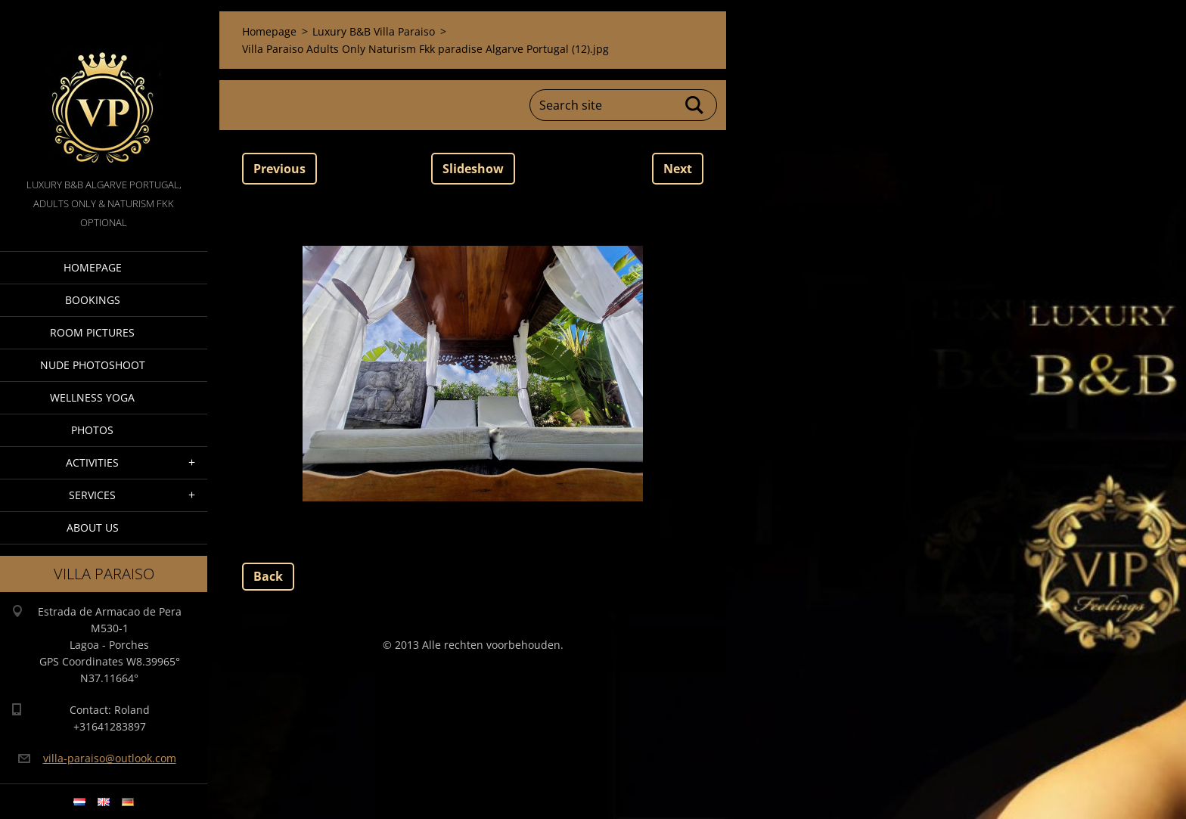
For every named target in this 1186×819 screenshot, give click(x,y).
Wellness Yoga (92, 397)
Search (695, 105)
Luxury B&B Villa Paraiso (373, 31)
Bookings (92, 300)
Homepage (93, 267)
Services (92, 495)
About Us (93, 527)
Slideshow (473, 168)
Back (268, 576)
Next (677, 168)
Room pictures (92, 332)
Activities (92, 462)
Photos (92, 430)
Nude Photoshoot (92, 365)
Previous (279, 168)
